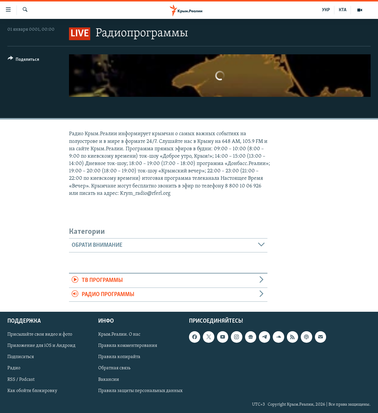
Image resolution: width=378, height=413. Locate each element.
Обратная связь (114, 368)
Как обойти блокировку (32, 390)
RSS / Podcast (20, 379)
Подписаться (20, 357)
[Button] (23, 60)
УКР (326, 10)
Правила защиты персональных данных (140, 390)
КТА (342, 10)
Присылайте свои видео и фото (39, 334)
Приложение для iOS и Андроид (41, 345)
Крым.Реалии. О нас (119, 334)
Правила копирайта (119, 357)
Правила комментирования (127, 345)
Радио (13, 368)
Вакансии (108, 379)
